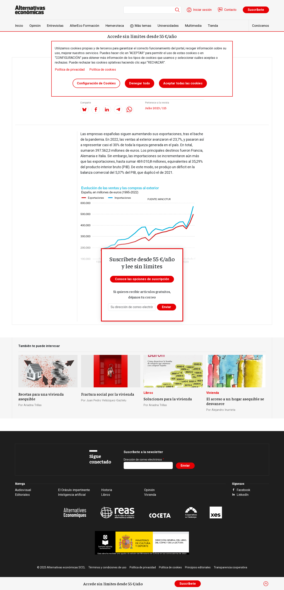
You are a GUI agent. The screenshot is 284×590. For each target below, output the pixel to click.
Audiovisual (23, 490)
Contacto (230, 10)
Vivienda (212, 393)
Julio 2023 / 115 (155, 108)
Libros (148, 393)
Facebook (243, 490)
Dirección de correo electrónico (143, 459)
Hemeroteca (115, 26)
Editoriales (22, 495)
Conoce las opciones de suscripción (142, 279)
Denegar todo (139, 83)
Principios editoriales (198, 567)
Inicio (19, 26)
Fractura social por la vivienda (107, 394)
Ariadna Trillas (33, 405)
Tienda (213, 26)
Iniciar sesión (202, 10)
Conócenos (260, 26)
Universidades (168, 26)
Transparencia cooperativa (230, 567)
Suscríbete (256, 10)
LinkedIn (242, 495)
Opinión (35, 26)
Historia (106, 490)
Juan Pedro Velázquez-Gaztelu (106, 400)
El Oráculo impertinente (74, 490)
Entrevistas (55, 26)
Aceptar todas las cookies (183, 83)
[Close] (266, 584)
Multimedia (193, 26)
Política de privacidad (70, 69)
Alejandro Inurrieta (223, 410)
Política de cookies (102, 69)
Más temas (143, 26)
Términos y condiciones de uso (107, 567)
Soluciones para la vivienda (168, 398)
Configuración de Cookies (96, 83)
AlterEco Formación (84, 26)
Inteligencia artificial (72, 495)
